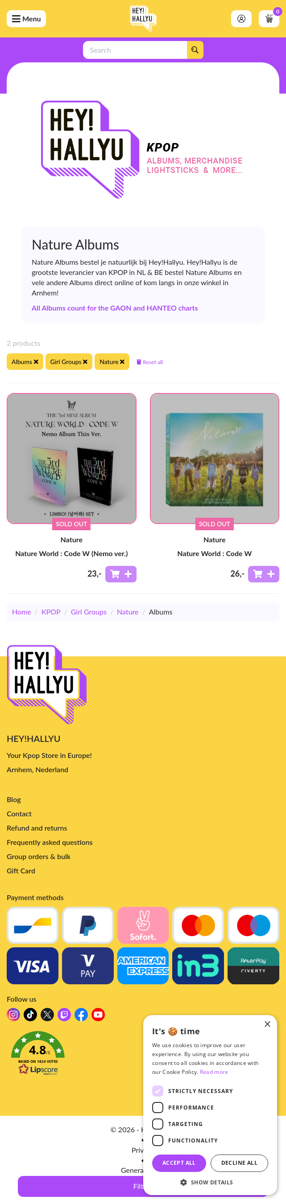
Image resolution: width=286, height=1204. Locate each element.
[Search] (195, 50)
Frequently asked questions (50, 842)
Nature (127, 611)
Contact (19, 813)
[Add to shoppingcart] (121, 574)
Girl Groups (89, 611)
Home (21, 611)
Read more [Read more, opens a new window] (214, 1072)
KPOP (51, 611)
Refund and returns (37, 827)
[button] (210, 1182)
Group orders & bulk (38, 856)
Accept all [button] (179, 1163)
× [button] (267, 1024)
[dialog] (210, 1105)
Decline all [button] (239, 1163)
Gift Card (21, 870)
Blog (14, 799)
